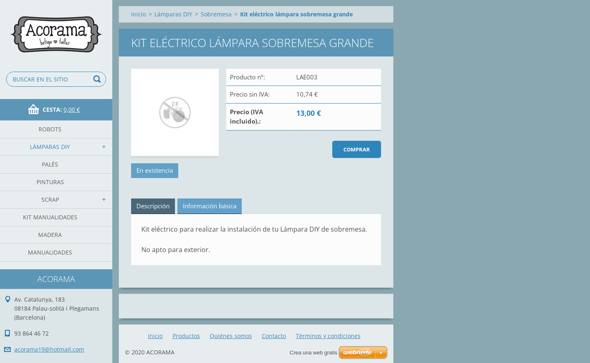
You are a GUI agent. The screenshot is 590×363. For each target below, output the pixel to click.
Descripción (153, 206)
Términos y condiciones (328, 336)
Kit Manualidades (50, 217)
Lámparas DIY (50, 147)
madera (50, 235)
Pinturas (50, 182)
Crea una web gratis (313, 352)
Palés (50, 164)
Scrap (50, 199)
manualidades (50, 252)
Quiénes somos (231, 336)
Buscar (98, 79)
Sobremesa (216, 14)
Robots (50, 129)
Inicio (138, 14)
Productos (186, 336)
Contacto (274, 336)
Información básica (209, 206)
